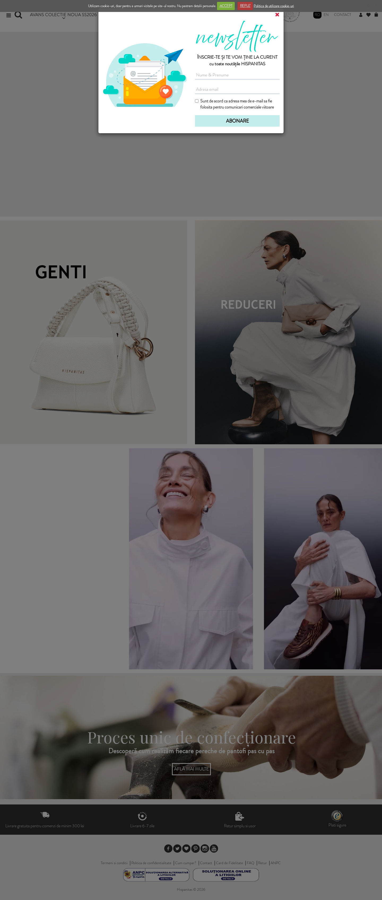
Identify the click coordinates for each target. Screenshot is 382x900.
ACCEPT (226, 5)
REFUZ (245, 5)
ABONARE (237, 121)
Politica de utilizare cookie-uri (274, 5)
